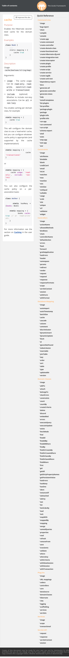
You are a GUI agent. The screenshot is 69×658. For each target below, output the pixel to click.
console (43, 36)
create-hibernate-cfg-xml (50, 54)
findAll (42, 438)
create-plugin (45, 63)
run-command (45, 124)
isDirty (42, 499)
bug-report (44, 27)
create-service (45, 72)
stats (42, 137)
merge (42, 526)
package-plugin (46, 109)
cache (42, 317)
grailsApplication (47, 252)
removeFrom (45, 541)
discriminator (45, 330)
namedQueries (46, 529)
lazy (41, 357)
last (41, 502)
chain (42, 234)
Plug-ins (41, 572)
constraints (44, 398)
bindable (43, 159)
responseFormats (47, 283)
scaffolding (44, 607)
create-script (45, 69)
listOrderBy (44, 508)
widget (43, 214)
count (42, 401)
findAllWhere (45, 444)
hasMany (43, 483)
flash (42, 246)
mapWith (43, 517)
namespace (44, 261)
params (43, 264)
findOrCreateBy (46, 450)
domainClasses (46, 595)
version (43, 375)
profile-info (44, 118)
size (41, 202)
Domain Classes (44, 379)
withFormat (45, 298)
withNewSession (46, 563)
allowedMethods (46, 228)
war (41, 146)
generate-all (45, 88)
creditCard (44, 165)
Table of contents (9, 5)
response (43, 279)
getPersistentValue (47, 477)
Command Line (44, 20)
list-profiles (44, 106)
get (41, 468)
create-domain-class (48, 48)
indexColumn (45, 348)
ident (42, 490)
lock (41, 514)
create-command (47, 42)
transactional (45, 626)
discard (43, 413)
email (42, 168)
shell (42, 134)
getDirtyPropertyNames (49, 474)
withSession (45, 566)
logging (43, 604)
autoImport (44, 308)
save (42, 544)
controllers (44, 585)
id (41, 342)
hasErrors (44, 255)
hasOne (43, 486)
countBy (43, 404)
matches (43, 174)
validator (43, 211)
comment (44, 326)
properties (44, 532)
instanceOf (44, 493)
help (42, 97)
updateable (44, 372)
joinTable (44, 354)
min (41, 184)
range (42, 196)
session (43, 292)
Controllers (42, 218)
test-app (43, 143)
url (41, 208)
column (43, 323)
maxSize (43, 181)
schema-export (46, 130)
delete (42, 410)
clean (42, 30)
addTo (42, 386)
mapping (43, 523)
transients (44, 548)
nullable (43, 193)
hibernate (44, 598)
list (41, 505)
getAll (42, 471)
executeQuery (45, 422)
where (42, 554)
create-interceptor (47, 60)
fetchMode (44, 431)
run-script (44, 127)
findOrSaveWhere (47, 459)
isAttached (44, 496)
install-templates (47, 100)
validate (43, 551)
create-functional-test (49, 51)
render (43, 270)
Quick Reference (45, 15)
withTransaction (46, 569)
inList (42, 171)
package (43, 112)
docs (42, 85)
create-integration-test (49, 57)
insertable (44, 351)
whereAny (44, 557)
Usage (42, 23)
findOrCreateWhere (48, 453)
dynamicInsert (46, 333)
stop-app (43, 140)
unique (43, 205)
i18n (42, 601)
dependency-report (48, 82)
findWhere (44, 462)
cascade (43, 320)
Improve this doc (23, 17)
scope (42, 286)
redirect (43, 267)
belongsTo (44, 392)
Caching (18, 232)
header (43, 258)
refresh (43, 538)
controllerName (46, 237)
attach (42, 389)
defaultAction (45, 240)
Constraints (43, 149)
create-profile (45, 66)
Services (41, 616)
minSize (43, 187)
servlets (43, 613)
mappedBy (44, 520)
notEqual (43, 190)
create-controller (47, 45)
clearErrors (44, 395)
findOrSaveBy (45, 456)
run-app (43, 121)
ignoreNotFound (46, 345)
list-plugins (44, 103)
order (42, 360)
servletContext (46, 289)
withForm (44, 295)
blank (42, 162)
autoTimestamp (46, 311)
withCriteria (45, 560)
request (43, 273)
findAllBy (43, 441)
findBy (42, 447)
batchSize (44, 314)
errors (42, 243)
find (41, 435)
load (42, 511)
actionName (45, 224)
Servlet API (42, 630)
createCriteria (45, 407)
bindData (44, 231)
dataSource (44, 592)
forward (43, 249)
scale (42, 199)
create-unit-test (46, 79)
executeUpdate (46, 425)
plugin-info (44, 115)
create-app (44, 39)
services (43, 610)
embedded (44, 416)
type (42, 369)
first (41, 465)
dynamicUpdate (46, 336)
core (42, 588)
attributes (44, 156)
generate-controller (48, 91)
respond (43, 276)
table (42, 366)
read (42, 535)
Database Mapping (46, 301)
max (42, 178)
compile (43, 33)
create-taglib (45, 76)
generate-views (46, 94)
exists (42, 429)
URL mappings (46, 579)
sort (41, 363)
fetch (42, 339)
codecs (43, 582)
